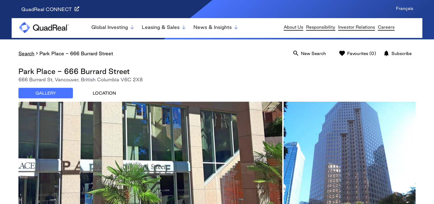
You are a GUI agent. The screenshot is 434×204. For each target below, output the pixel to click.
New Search (309, 53)
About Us (293, 27)
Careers (386, 27)
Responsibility (320, 27)
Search (26, 53)
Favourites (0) (357, 53)
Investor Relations (356, 27)
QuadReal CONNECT (50, 9)
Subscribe (397, 53)
